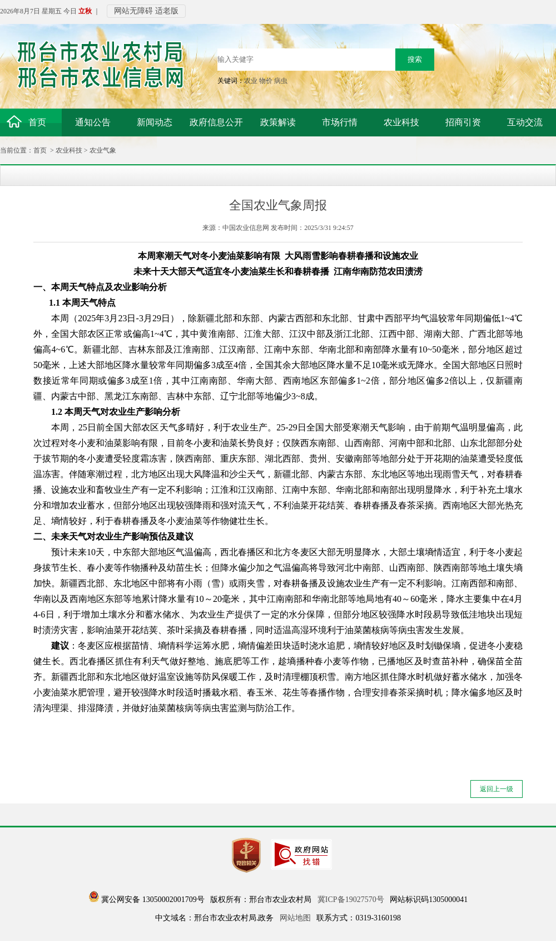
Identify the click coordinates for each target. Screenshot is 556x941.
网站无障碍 (133, 11)
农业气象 (103, 150)
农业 (250, 81)
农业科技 (69, 150)
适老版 (166, 11)
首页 (40, 150)
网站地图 (295, 918)
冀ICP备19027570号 (350, 899)
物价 (265, 81)
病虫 (280, 81)
